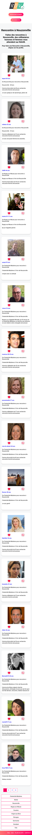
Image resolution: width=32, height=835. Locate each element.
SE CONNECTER (16, 20)
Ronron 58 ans (6, 492)
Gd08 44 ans (6, 170)
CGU (12, 833)
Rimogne (16, 817)
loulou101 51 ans (7, 216)
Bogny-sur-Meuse (16, 807)
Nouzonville (16, 803)
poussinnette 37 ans (8, 400)
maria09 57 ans (6, 722)
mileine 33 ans (6, 124)
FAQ (8, 833)
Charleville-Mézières (16, 796)
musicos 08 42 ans (7, 354)
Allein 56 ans (6, 630)
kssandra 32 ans (7, 584)
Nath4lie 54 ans (7, 538)
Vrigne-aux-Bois (16, 814)
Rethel (16, 800)
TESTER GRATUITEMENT (16, 14)
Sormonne (16, 821)
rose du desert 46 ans (8, 446)
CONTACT (28, 833)
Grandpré (16, 824)
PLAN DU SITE (19, 833)
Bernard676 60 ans (8, 676)
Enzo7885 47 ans (7, 768)
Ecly (16, 828)
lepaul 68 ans (6, 78)
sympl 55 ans (6, 262)
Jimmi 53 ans (6, 308)
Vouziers (16, 810)
